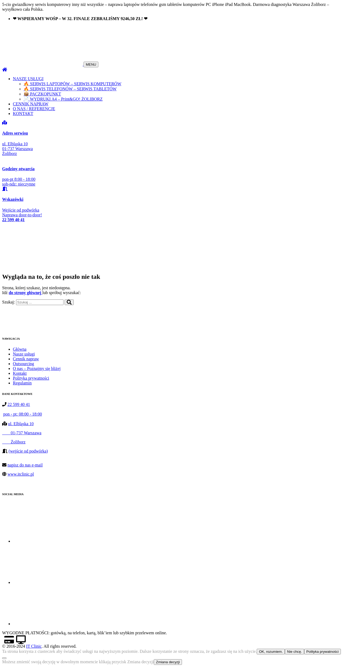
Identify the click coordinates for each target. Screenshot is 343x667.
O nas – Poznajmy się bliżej (37, 368)
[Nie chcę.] (4, 658)
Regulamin (22, 383)
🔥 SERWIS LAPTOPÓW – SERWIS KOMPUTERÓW (72, 83)
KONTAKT (23, 113)
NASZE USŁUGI (28, 78)
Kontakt (20, 373)
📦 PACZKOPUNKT (42, 94)
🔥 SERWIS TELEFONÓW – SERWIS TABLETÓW (70, 89)
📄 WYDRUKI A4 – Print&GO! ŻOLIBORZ (63, 99)
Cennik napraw (26, 359)
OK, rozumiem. (271, 652)
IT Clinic (34, 646)
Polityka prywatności (31, 378)
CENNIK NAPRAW (31, 104)
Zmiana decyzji (168, 662)
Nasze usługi (24, 354)
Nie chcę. (294, 652)
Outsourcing (23, 363)
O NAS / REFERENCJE (34, 108)
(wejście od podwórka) (28, 451)
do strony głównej (25, 292)
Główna (20, 349)
